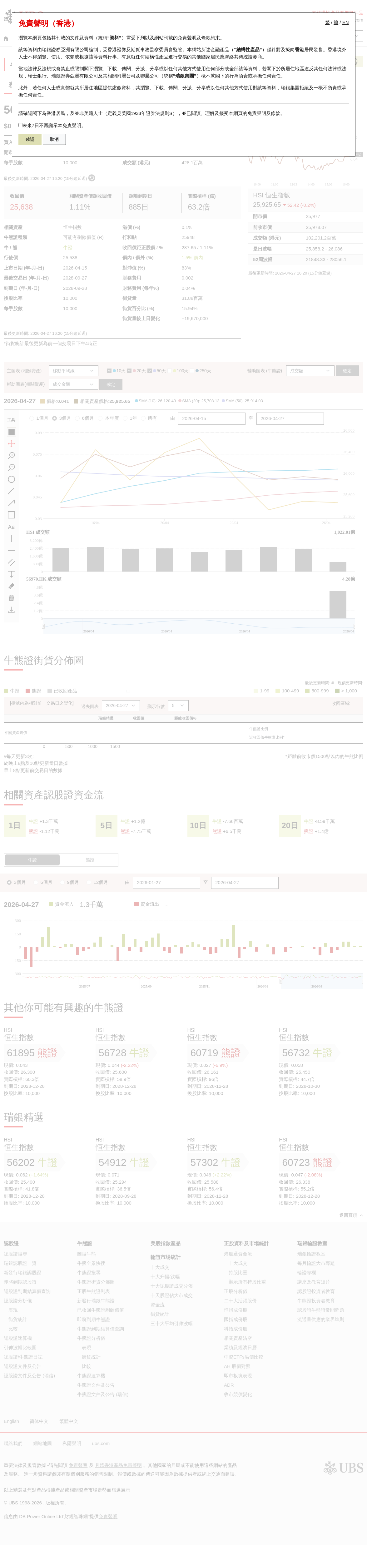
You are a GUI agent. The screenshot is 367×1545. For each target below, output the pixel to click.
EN (345, 22)
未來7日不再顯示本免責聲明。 (52, 125)
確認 (30, 139)
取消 (54, 139)
